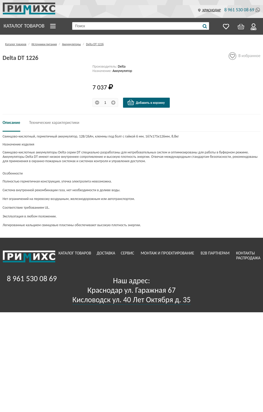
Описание (11, 122)
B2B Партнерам (215, 253)
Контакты (246, 253)
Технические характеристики (54, 122)
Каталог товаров (24, 26)
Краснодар (209, 10)
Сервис (128, 253)
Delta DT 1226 (95, 44)
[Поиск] (205, 26)
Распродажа (248, 257)
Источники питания (44, 44)
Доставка (106, 253)
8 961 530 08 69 (239, 10)
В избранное (244, 56)
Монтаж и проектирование (168, 253)
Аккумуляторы (71, 44)
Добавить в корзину (146, 102)
